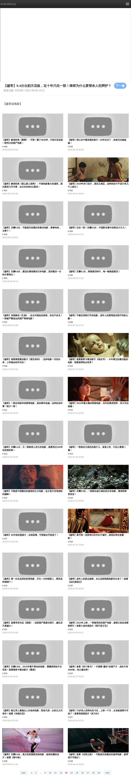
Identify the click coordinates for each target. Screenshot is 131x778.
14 (71, 773)
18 (93, 773)
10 (50, 773)
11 (55, 773)
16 (82, 773)
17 (88, 773)
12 (61, 773)
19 (99, 773)
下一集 (120, 85)
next (107, 773)
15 (77, 773)
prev (24, 773)
